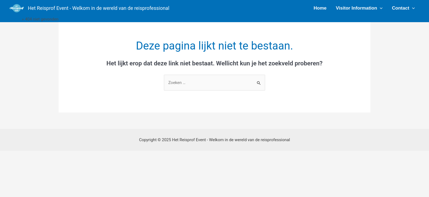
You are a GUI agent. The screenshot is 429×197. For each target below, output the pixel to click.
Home (320, 8)
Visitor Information (359, 8)
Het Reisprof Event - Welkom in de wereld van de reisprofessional (98, 8)
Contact (403, 8)
